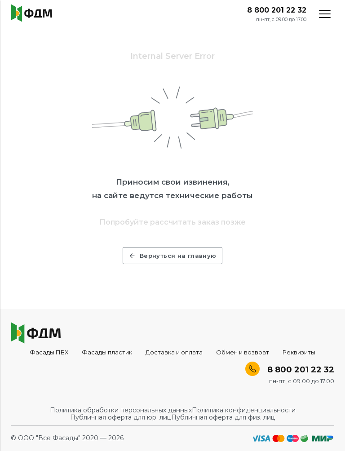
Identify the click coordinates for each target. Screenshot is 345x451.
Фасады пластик (107, 352)
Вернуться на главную (172, 255)
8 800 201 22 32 (276, 10)
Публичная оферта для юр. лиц (120, 417)
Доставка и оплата (174, 352)
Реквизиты (299, 352)
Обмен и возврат (242, 352)
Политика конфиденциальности (244, 410)
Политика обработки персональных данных (121, 410)
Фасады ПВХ (49, 352)
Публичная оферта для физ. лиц (223, 417)
